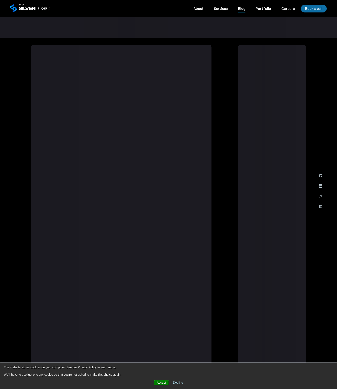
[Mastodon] (320, 206)
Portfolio (263, 8)
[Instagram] (320, 196)
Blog (241, 8)
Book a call (314, 8)
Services (221, 8)
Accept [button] (161, 382)
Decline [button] (178, 382)
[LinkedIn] (320, 186)
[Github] (320, 175)
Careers (288, 8)
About (198, 8)
